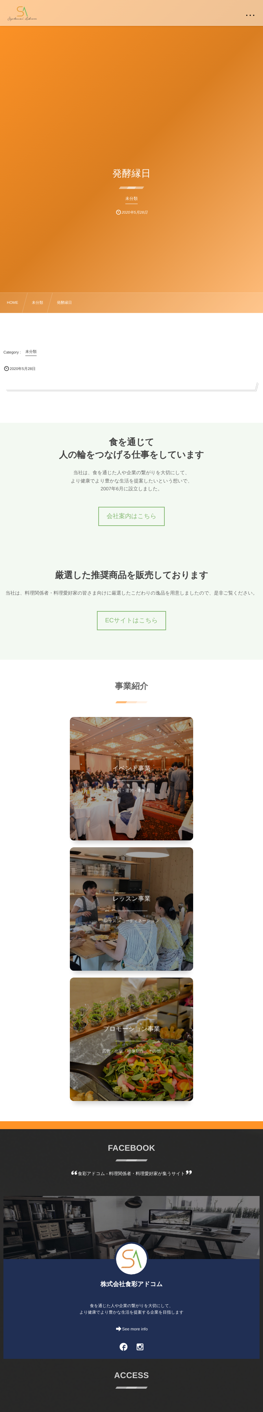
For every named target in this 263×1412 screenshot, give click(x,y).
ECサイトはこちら (131, 620)
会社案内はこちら (131, 516)
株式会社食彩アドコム (131, 1284)
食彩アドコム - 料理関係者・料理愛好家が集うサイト (131, 1173)
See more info (135, 1329)
